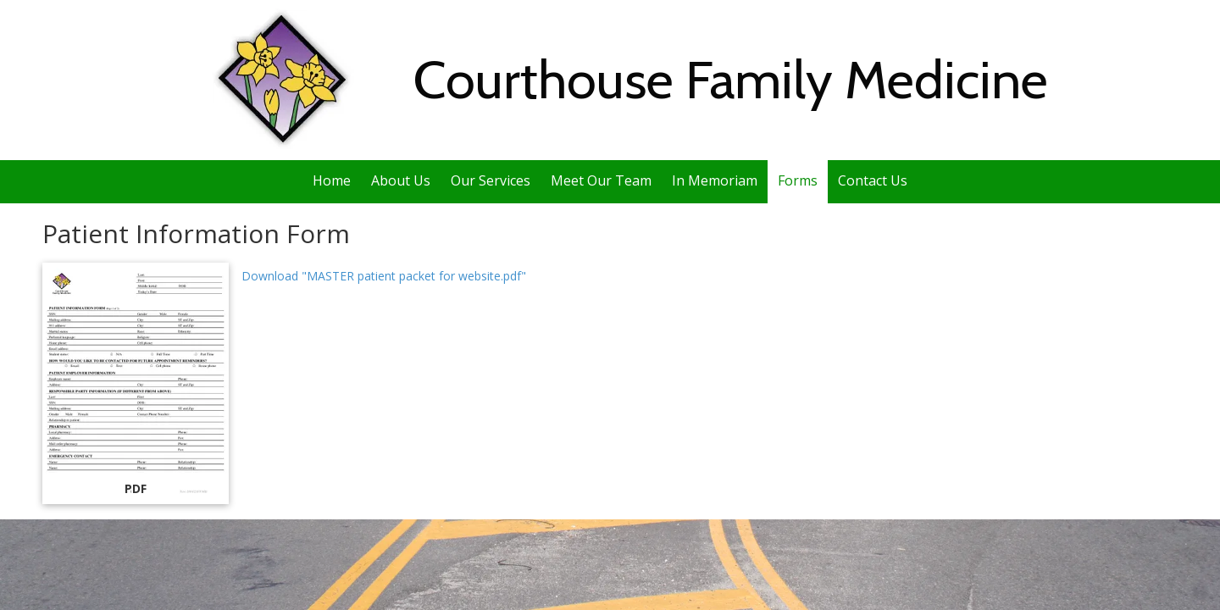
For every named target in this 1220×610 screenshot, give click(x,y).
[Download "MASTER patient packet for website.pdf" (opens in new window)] (135, 383)
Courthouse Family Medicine (730, 79)
